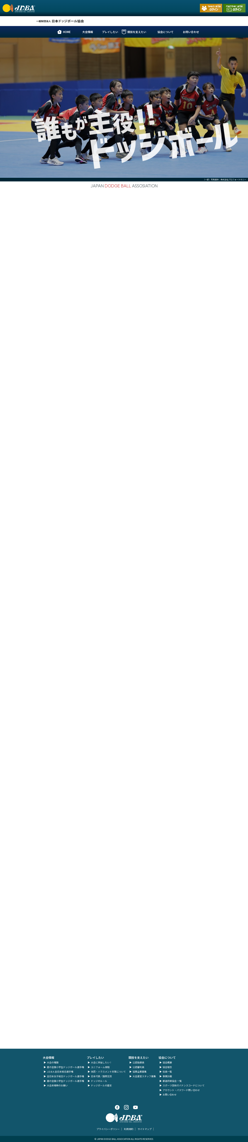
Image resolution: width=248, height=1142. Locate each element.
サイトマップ (145, 1129)
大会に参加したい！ (101, 1062)
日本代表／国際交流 (101, 1076)
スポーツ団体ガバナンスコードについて (184, 1085)
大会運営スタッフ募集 (144, 1076)
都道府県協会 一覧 (172, 1081)
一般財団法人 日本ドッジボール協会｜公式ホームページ (19, 11)
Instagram (163, 23)
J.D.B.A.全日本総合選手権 (60, 1071)
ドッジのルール (99, 1081)
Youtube (175, 24)
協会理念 (167, 1067)
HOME (67, 32)
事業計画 (167, 1076)
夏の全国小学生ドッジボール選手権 (65, 1067)
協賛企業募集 (140, 1071)
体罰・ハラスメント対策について (108, 1071)
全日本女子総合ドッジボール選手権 (65, 1076)
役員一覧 (167, 1071)
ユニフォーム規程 (100, 1067)
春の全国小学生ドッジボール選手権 (65, 1081)
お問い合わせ (191, 32)
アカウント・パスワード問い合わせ (181, 1090)
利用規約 (128, 1129)
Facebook (153, 23)
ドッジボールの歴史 (101, 1085)
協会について (165, 32)
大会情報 (87, 32)
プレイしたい (110, 32)
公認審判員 (138, 1067)
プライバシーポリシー (108, 1129)
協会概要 (167, 1062)
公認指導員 (138, 1062)
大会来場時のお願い (57, 1085)
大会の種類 (53, 1062)
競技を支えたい (136, 32)
